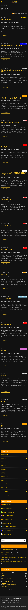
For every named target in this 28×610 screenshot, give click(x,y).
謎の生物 (3, 375)
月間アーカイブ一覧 (6, 602)
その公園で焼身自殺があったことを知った (13, 45)
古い (16, 13)
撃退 (2, 426)
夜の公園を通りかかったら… (9, 199)
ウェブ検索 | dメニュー (7, 581)
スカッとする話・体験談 (9, 526)
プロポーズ (4, 274)
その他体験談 (6, 534)
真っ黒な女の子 (5, 147)
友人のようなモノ (6, 225)
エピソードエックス (16, 606)
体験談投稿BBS (4, 473)
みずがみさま (4, 554)
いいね (22, 13)
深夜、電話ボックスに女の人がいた (11, 122)
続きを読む (5, 35)
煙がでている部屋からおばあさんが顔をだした (11, 561)
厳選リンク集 (4, 487)
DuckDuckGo (5, 580)
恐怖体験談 (6, 504)
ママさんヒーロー (6, 298)
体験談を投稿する (5, 454)
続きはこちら (4, 588)
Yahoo (3, 575)
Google (3, 573)
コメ (26, 13)
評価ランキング (4, 465)
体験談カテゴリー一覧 (6, 480)
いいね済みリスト (5, 476)
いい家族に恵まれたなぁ (6, 549)
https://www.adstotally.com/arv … (9, 584)
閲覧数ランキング (5, 462)
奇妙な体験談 (6, 523)
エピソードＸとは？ (5, 494)
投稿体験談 (3, 469)
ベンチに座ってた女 (6, 249)
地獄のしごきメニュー (6, 552)
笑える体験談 (7, 519)
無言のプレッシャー (6, 351)
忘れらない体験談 (7, 530)
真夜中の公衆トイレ (6, 324)
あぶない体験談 (7, 508)
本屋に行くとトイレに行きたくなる (11, 98)
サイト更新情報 (4, 491)
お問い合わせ (16, 602)
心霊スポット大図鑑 (6, 578)
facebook (4, 583)
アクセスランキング (14, 600)
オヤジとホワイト (6, 401)
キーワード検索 (4, 484)
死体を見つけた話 (6, 19)
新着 (13, 13)
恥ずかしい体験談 (7, 515)
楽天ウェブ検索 (5, 586)
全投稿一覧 (3, 458)
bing (3, 576)
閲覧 (19, 13)
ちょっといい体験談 (8, 512)
